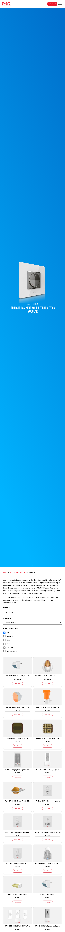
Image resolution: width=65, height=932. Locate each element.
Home (5, 572)
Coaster (9, 647)
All (7, 632)
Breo (8, 640)
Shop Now (52, 4)
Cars (8, 644)
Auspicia (9, 636)
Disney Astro (11, 651)
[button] (60, 4)
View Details (17, 683)
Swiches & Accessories (17, 572)
